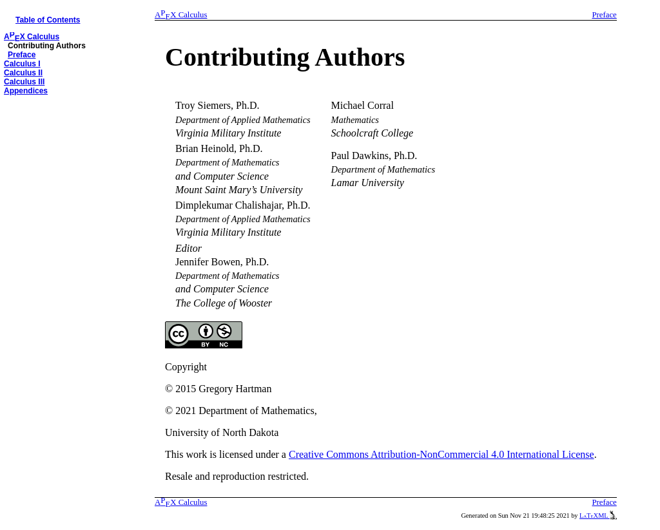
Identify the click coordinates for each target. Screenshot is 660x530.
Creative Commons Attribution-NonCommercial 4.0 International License (441, 454)
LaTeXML (598, 515)
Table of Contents (47, 19)
